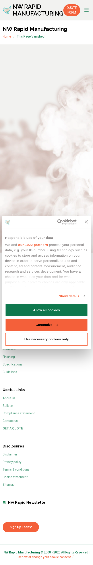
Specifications (12, 364)
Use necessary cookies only (46, 339)
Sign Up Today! (21, 527)
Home (7, 36)
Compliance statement (19, 413)
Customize (47, 324)
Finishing (9, 356)
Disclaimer (10, 454)
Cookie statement (15, 477)
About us (9, 398)
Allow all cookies (46, 310)
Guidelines (10, 371)
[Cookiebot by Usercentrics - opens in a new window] (58, 222)
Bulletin (8, 405)
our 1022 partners (33, 244)
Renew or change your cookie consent (46, 557)
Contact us (10, 420)
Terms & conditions (16, 469)
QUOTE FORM (72, 10)
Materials (9, 349)
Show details (69, 296)
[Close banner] (86, 222)
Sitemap (9, 484)
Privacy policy (12, 461)
